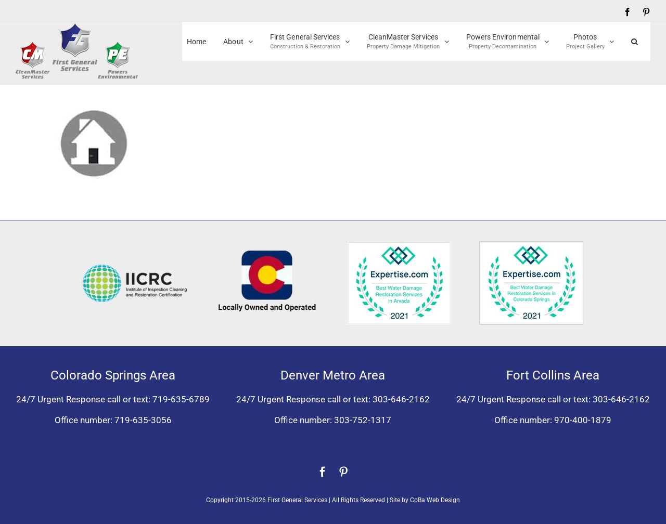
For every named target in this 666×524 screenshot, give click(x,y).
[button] (634, 41)
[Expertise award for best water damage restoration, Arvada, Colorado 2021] (399, 246)
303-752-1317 (362, 420)
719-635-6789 (181, 399)
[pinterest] (343, 472)
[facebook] (322, 472)
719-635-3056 (143, 420)
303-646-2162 (401, 399)
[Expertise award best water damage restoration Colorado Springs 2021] (531, 245)
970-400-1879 (582, 420)
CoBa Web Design (435, 500)
